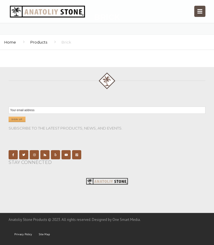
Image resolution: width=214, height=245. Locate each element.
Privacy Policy (23, 234)
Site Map (44, 234)
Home (10, 42)
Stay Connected (30, 162)
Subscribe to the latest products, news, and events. (65, 128)
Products (38, 42)
